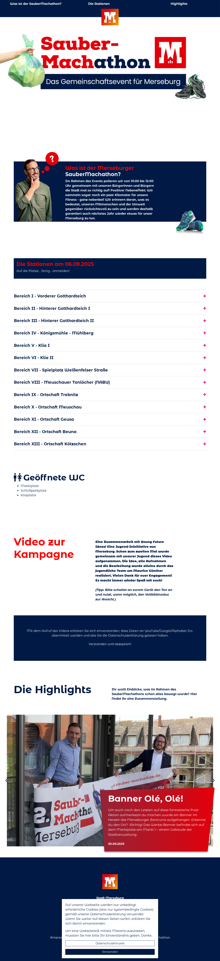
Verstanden (110, 951)
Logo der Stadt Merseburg (110, 17)
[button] (11, 780)
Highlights (179, 4)
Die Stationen (99, 4)
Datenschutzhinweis (110, 943)
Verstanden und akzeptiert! (110, 644)
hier (88, 935)
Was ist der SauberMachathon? (36, 4)
